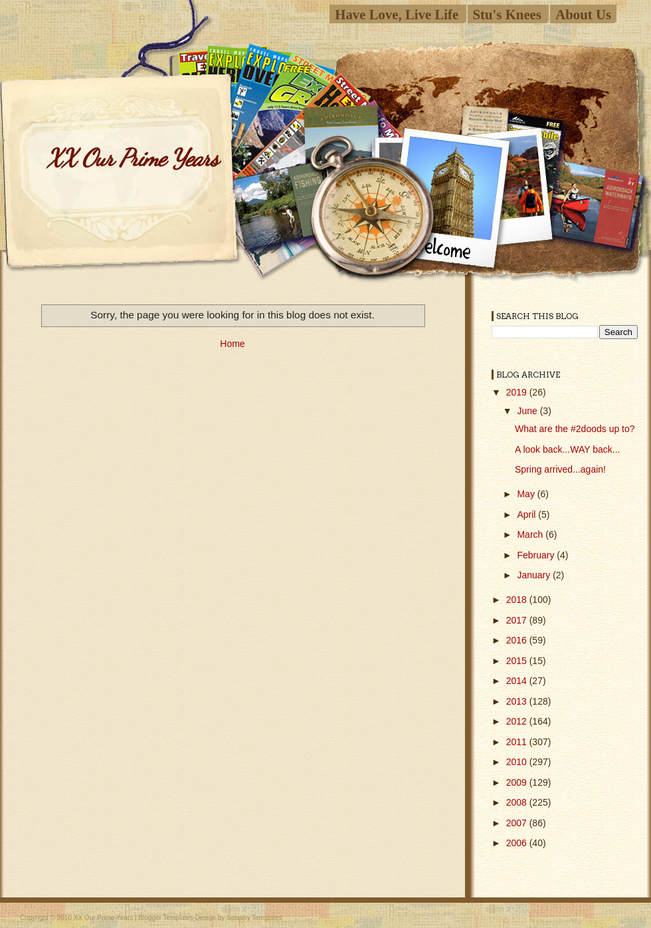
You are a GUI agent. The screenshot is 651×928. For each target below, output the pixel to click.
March (531, 534)
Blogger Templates (165, 917)
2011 (517, 742)
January (535, 575)
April (527, 514)
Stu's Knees (507, 14)
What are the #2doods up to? (575, 428)
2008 (517, 802)
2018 (517, 599)
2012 (517, 721)
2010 (517, 761)
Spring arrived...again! (560, 469)
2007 (517, 823)
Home (232, 343)
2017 (517, 620)
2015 (517, 660)
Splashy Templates (254, 917)
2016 (517, 640)
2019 (517, 392)
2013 (517, 701)
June (528, 411)
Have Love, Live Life (396, 14)
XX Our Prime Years (132, 158)
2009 (517, 782)
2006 (517, 843)
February (537, 555)
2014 (517, 680)
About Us (583, 14)
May (527, 494)
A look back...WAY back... (567, 449)
